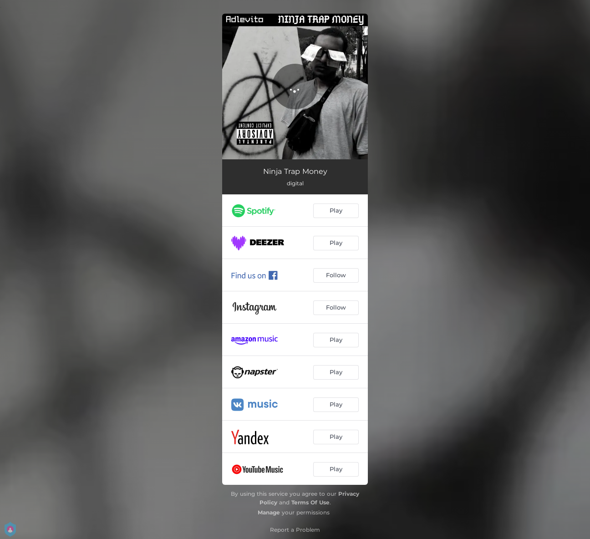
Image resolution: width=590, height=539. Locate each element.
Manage (269, 512)
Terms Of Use (310, 502)
